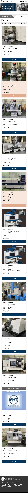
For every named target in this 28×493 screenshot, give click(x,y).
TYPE (5, 23)
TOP (2, 12)
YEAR (24, 23)
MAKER (11, 23)
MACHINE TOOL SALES (7, 16)
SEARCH (21, 16)
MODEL (18, 23)
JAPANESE (22, 1)
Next (26, 465)
